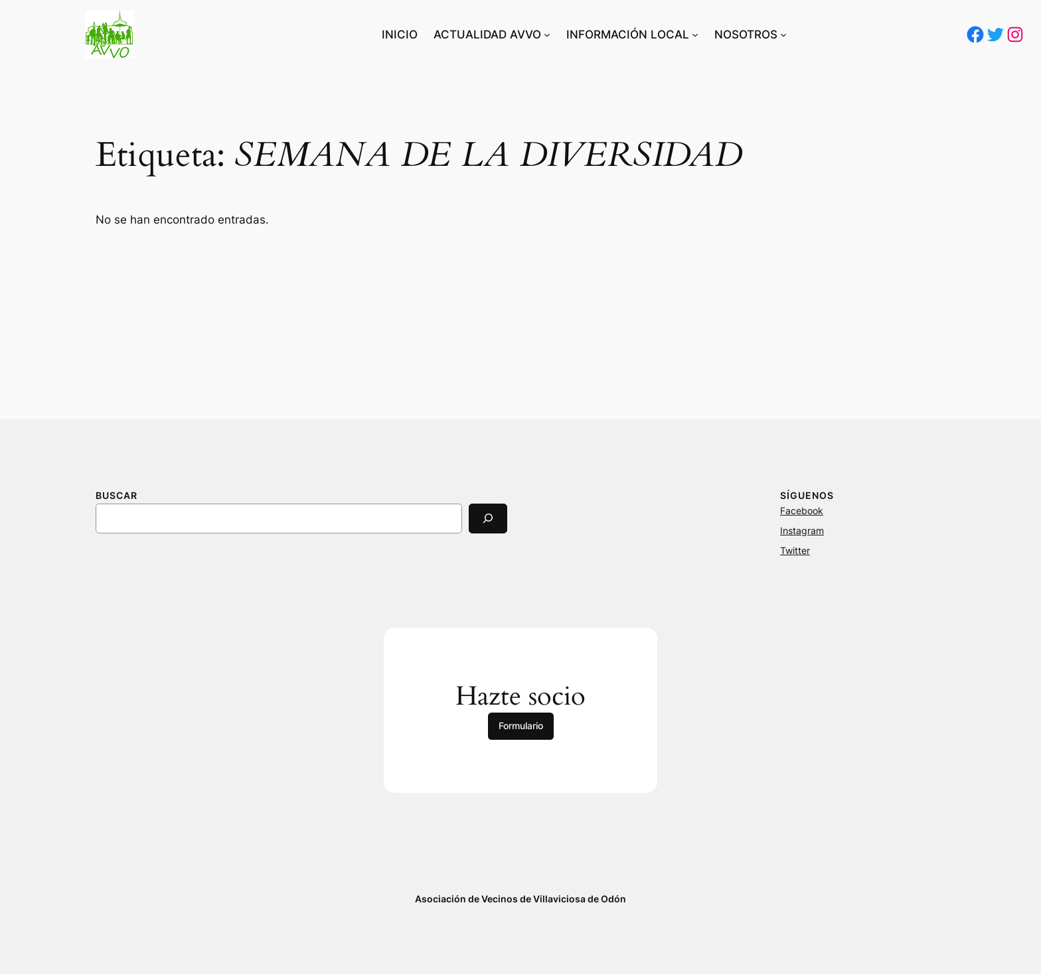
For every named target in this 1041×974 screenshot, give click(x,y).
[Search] (488, 518)
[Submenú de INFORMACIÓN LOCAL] (695, 34)
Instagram (802, 530)
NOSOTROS (745, 34)
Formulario (521, 725)
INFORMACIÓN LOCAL (627, 34)
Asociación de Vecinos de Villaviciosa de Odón (520, 898)
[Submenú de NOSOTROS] (783, 34)
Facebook (801, 510)
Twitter (795, 550)
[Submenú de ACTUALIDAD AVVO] (547, 34)
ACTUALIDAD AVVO (487, 34)
